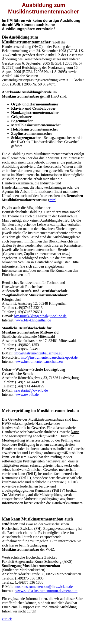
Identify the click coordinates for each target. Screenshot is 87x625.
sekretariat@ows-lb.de (31, 390)
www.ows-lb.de (27, 394)
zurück (7, 619)
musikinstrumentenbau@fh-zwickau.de (43, 587)
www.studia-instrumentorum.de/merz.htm (46, 591)
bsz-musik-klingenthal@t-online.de (40, 316)
